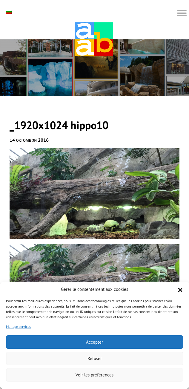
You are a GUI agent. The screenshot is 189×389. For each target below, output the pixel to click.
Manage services (18, 326)
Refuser (94, 358)
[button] (180, 289)
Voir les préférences (94, 375)
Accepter (94, 342)
